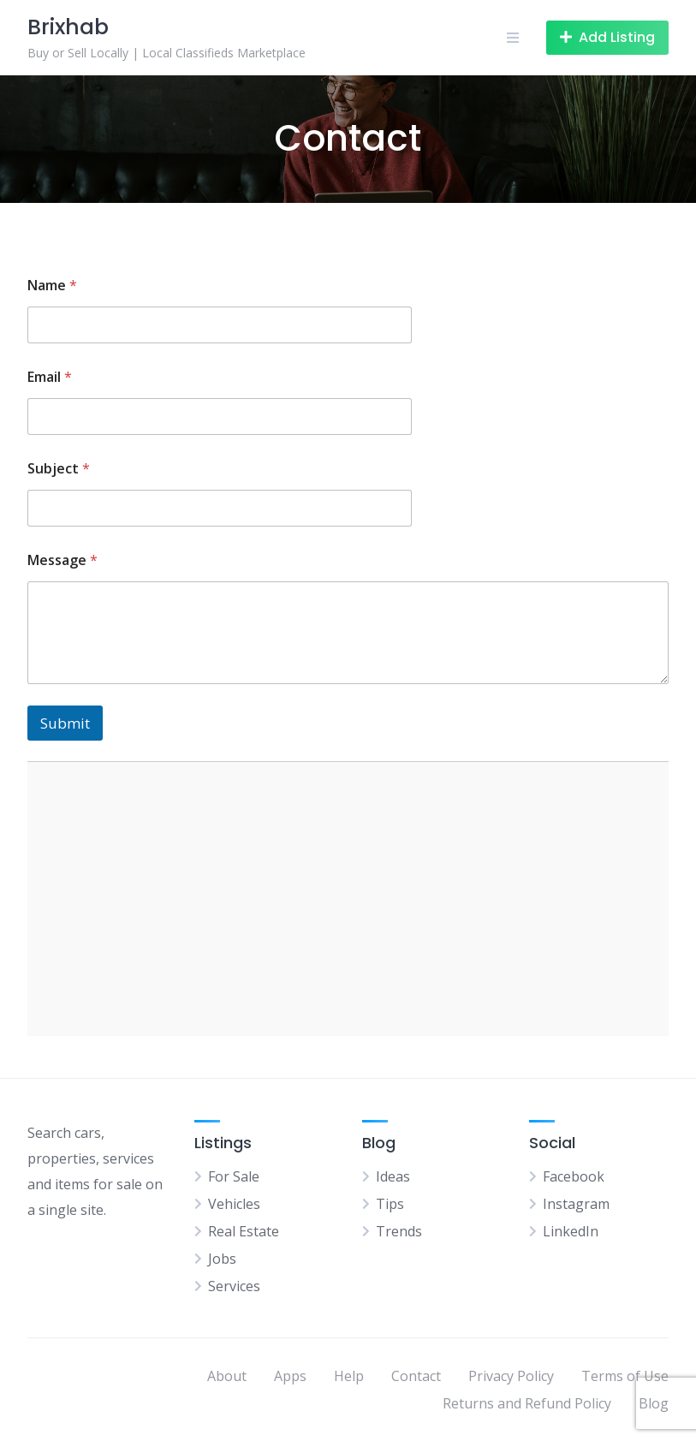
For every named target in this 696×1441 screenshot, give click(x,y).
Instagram (576, 1203)
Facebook (573, 1176)
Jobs (222, 1258)
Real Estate (243, 1231)
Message (62, 560)
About (227, 1376)
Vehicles (234, 1203)
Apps (290, 1376)
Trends (399, 1231)
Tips (390, 1203)
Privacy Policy (511, 1376)
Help (349, 1376)
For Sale (233, 1176)
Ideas (393, 1176)
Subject (58, 469)
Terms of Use (625, 1376)
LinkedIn (570, 1231)
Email (49, 377)
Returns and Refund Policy (527, 1403)
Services (234, 1286)
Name (52, 285)
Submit (65, 723)
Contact (416, 1376)
